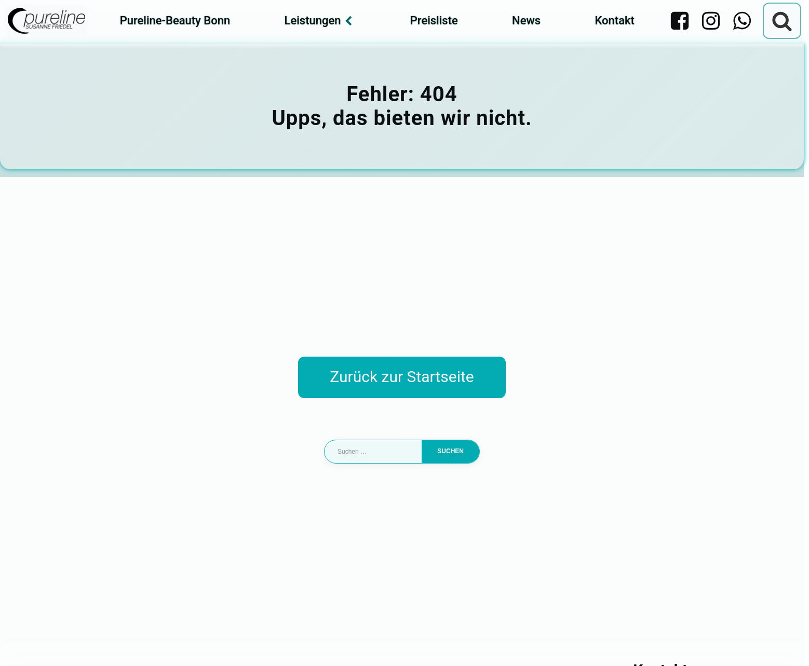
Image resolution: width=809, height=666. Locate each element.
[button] (23, 643)
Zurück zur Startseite (402, 377)
